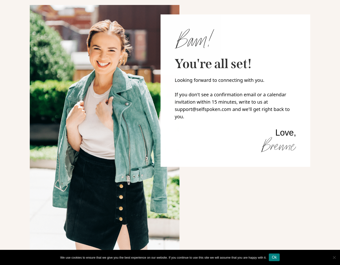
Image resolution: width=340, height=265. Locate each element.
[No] (334, 257)
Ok (274, 257)
